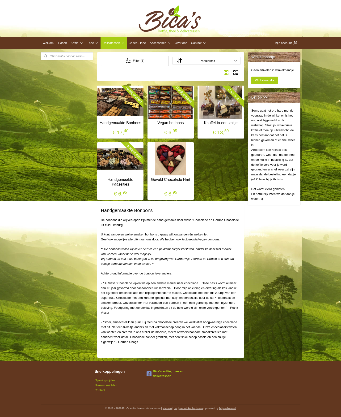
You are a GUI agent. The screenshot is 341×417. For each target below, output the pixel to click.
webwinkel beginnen (191, 408)
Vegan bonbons (170, 123)
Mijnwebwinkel (227, 408)
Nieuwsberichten (106, 385)
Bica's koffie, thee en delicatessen (165, 373)
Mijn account (286, 43)
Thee (93, 43)
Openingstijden (105, 380)
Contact (198, 43)
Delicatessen (113, 43)
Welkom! (48, 43)
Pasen (62, 43)
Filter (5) (134, 61)
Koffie (77, 43)
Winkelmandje (264, 80)
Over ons (181, 43)
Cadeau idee (137, 43)
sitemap (167, 408)
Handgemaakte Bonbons (120, 123)
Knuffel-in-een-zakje (220, 123)
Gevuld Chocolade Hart (170, 180)
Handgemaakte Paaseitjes (120, 182)
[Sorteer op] (206, 61)
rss (175, 408)
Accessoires (160, 43)
